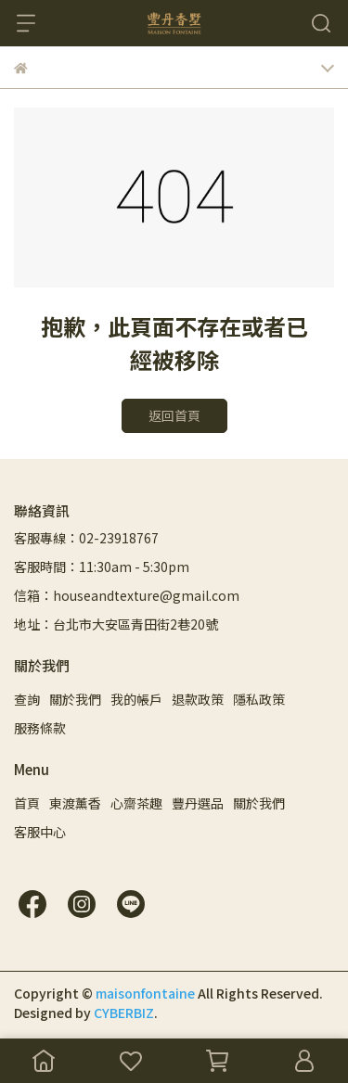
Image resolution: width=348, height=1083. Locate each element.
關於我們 (75, 699)
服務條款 (40, 728)
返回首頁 (174, 415)
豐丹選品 (198, 803)
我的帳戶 (136, 699)
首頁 (27, 803)
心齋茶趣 (136, 803)
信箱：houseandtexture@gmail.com (126, 595)
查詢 (27, 699)
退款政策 (198, 699)
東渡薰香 (75, 803)
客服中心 (40, 831)
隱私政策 (259, 699)
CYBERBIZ (124, 1012)
